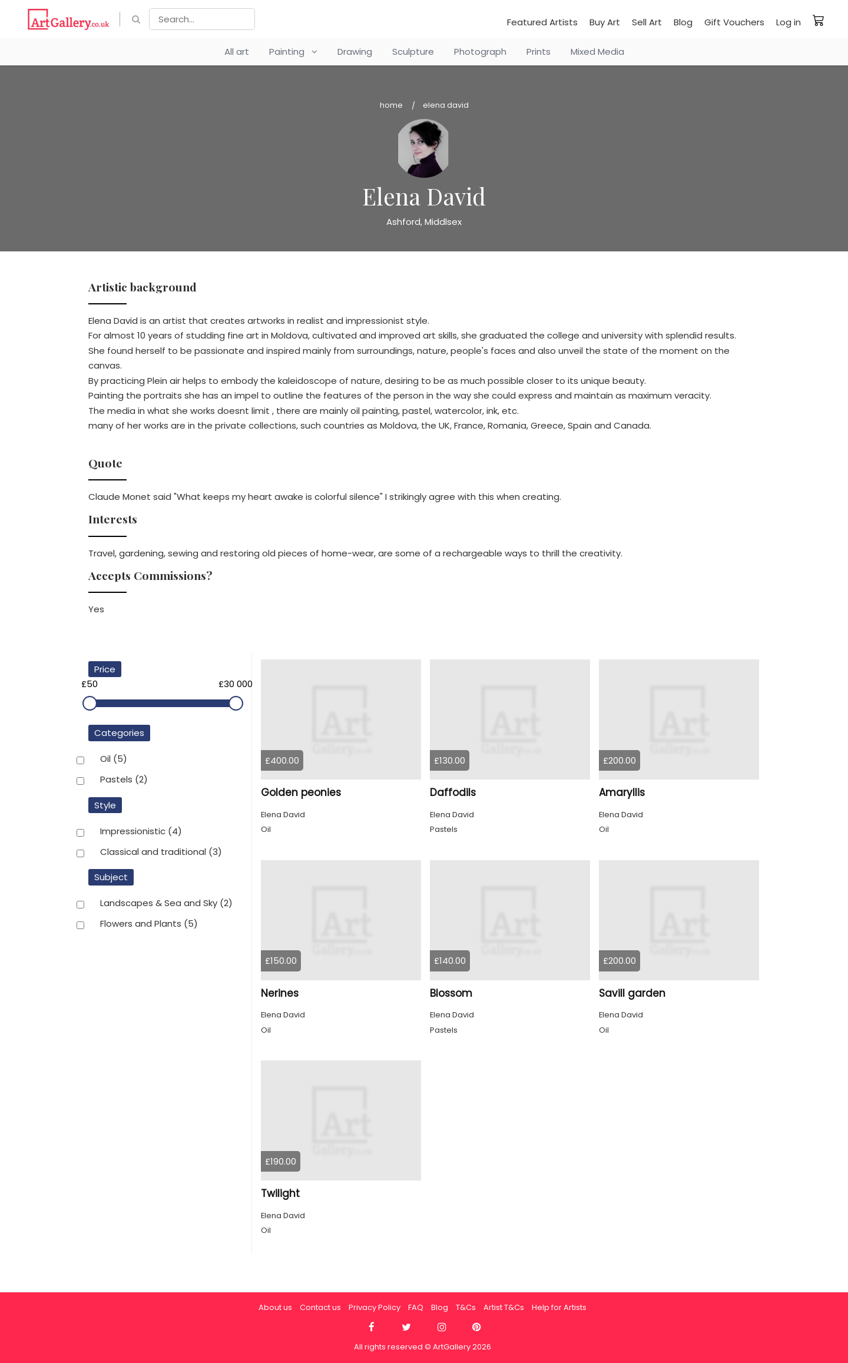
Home (391, 105)
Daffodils (453, 792)
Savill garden (632, 993)
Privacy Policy (374, 1307)
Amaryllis (622, 792)
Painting (293, 51)
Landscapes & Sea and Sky (166, 903)
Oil (113, 759)
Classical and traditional (161, 852)
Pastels (124, 780)
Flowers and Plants (149, 924)
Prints (538, 51)
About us (275, 1307)
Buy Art (604, 22)
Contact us (320, 1307)
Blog (683, 22)
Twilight (280, 1193)
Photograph (480, 51)
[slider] (89, 703)
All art (236, 51)
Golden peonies (301, 792)
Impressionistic (141, 832)
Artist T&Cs (503, 1307)
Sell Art (647, 22)
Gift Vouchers (734, 22)
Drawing (354, 51)
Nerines (280, 993)
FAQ (415, 1307)
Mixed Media (597, 51)
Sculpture (413, 51)
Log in (788, 22)
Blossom (451, 993)
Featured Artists (542, 22)
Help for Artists (559, 1307)
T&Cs (466, 1307)
